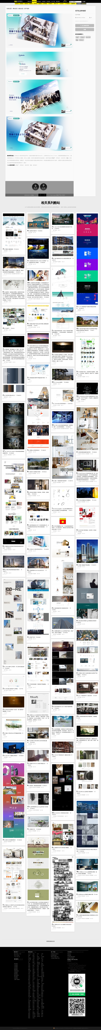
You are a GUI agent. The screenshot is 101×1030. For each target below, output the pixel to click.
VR (42, 997)
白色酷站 (16, 965)
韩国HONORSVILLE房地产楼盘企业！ (38, 763)
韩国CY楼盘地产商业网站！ (85, 565)
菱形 (33, 993)
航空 (42, 988)
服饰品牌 (39, 298)
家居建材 (6, 250)
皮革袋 (38, 1016)
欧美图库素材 (54, 955)
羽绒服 (38, 963)
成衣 (33, 1006)
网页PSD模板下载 (54, 956)
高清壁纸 (48, 1)
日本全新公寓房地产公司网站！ (12, 688)
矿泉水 (42, 973)
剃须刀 (34, 978)
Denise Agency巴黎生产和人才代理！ (57, 195)
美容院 (42, 1006)
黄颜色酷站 (16, 970)
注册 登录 (84, 3)
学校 (29, 976)
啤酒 (29, 978)
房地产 (53, 158)
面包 (42, 969)
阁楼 (38, 1006)
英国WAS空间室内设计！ (35, 450)
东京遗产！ (7, 328)
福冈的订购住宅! (33, 230)
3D (28, 999)
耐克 (42, 970)
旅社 (33, 1005)
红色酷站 (16, 966)
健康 (42, 993)
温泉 (38, 968)
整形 (33, 1002)
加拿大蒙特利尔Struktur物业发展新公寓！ (63, 258)
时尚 (29, 973)
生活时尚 (80, 875)
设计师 (42, 976)
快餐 (42, 1013)
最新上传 (56, 3)
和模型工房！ (33, 829)
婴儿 (42, 958)
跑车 (33, 955)
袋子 (42, 1016)
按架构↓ (40, 3)
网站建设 (58, 1)
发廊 (29, 1006)
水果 (42, 953)
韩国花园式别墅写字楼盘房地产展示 (37, 377)
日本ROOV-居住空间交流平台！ (36, 549)
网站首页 (29, 1)
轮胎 (42, 985)
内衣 (33, 961)
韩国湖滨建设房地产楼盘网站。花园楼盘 (88, 716)
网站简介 (69, 953)
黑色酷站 (16, 963)
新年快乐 (34, 1000)
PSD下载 (53, 1)
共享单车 (39, 997)
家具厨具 (18, 273)
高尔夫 (29, 988)
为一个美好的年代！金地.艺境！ (85, 695)
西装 (29, 986)
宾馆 (29, 968)
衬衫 (29, 980)
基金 (29, 1013)
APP (33, 992)
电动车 (34, 1013)
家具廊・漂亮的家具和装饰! (36, 785)
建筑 (42, 995)
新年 (38, 989)
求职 (29, 1003)
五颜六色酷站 (17, 979)
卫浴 (29, 1012)
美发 (29, 1007)
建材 (33, 995)
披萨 (33, 965)
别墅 (33, 969)
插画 (29, 966)
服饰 (33, 986)
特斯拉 (38, 1013)
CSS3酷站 (67, 3)
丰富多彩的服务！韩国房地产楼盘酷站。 (38, 684)
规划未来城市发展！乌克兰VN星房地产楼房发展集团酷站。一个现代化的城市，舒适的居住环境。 (62, 332)
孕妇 (42, 1005)
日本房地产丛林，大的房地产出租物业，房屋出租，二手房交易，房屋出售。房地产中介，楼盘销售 (87, 373)
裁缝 (33, 1012)
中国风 (42, 956)
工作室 (79, 401)
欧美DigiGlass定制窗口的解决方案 (86, 894)
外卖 (33, 1003)
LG (37, 961)
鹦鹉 (29, 969)
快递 (38, 1003)
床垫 (29, 992)
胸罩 (33, 962)
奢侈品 (38, 986)
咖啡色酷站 (16, 975)
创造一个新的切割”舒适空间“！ (61, 480)
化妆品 (42, 972)
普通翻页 (79, 3)
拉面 (38, 982)
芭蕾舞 (38, 983)
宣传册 (42, 975)
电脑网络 (80, 310)
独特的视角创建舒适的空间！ (85, 452)
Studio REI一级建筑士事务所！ (11, 755)
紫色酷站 (16, 969)
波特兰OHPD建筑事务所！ (10, 840)
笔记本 (38, 979)
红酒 (29, 975)
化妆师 (42, 1007)
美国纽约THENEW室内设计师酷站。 (62, 847)
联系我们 (69, 961)
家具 (38, 1009)
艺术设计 (55, 405)
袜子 (33, 989)
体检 (38, 993)
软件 (33, 979)
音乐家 (34, 1016)
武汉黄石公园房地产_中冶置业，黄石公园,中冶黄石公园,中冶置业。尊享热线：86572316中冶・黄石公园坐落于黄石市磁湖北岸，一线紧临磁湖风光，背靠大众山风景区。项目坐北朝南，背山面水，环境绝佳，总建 (63, 358)
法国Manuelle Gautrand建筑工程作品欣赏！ (63, 924)
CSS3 (34, 999)
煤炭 (29, 995)
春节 (42, 989)
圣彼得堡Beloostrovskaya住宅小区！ (37, 570)
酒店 (38, 965)
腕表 (42, 980)
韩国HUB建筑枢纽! (9, 249)
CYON (34, 963)
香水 (42, 986)
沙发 (29, 961)
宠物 (29, 963)
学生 (42, 1012)
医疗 (33, 976)
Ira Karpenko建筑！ (59, 382)
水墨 (33, 956)
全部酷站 (50, 3)
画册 (33, 975)
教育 (38, 1012)
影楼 (29, 990)
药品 (42, 996)
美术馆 (29, 996)
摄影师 (29, 1009)
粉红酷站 (16, 976)
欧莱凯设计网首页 (54, 953)
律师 (29, 1005)
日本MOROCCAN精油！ (29, 195)
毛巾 (29, 989)
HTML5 (29, 953)
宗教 (42, 968)
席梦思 (42, 990)
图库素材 (39, 1)
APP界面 (45, 3)
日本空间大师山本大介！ (10, 395)
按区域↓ (26, 3)
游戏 (38, 956)
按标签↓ (21, 3)
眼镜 (38, 985)
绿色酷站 (16, 978)
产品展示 (59, 261)
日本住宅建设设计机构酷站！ (85, 500)
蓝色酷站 (16, 968)
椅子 (33, 959)
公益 (42, 1010)
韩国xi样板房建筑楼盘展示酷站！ (13, 569)
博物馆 (34, 990)
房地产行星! (32, 637)
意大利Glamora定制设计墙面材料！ (86, 791)
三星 (42, 959)
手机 (33, 953)
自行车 (29, 959)
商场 (42, 978)
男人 (33, 968)
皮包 (33, 1017)
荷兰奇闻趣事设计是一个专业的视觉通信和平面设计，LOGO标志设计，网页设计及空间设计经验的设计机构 (62, 528)
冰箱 (38, 970)
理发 (33, 1007)
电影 (33, 985)
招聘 (38, 1002)
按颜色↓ (31, 3)
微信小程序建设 (70, 958)
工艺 (38, 1010)
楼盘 (67, 158)
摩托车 (42, 965)
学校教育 (55, 383)
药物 (38, 996)
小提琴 (42, 983)
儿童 (33, 958)
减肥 (38, 988)
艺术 (33, 966)
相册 (38, 975)
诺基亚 (29, 970)
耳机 (38, 959)
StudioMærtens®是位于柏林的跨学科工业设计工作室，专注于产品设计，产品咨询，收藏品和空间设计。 (87, 398)
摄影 (42, 963)
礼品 (38, 973)
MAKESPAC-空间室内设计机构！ (62, 813)
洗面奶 (29, 958)
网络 (29, 1017)
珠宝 (33, 982)
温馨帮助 (73, 3)
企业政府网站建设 (71, 956)
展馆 (33, 996)
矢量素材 (44, 1)
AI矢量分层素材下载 (55, 958)
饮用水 (38, 1015)
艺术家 (38, 1007)
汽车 (38, 953)
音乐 (33, 983)
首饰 (29, 982)
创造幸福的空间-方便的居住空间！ (61, 608)
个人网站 (80, 481)
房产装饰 (78, 14)
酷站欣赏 (34, 1)
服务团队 (69, 955)
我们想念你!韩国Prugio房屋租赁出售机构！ (88, 620)
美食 (29, 965)
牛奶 (42, 979)
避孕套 (38, 962)
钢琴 (29, 1016)
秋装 (42, 1002)
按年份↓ (35, 3)
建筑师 (42, 1003)
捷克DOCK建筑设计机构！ (35, 471)
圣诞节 (29, 1000)
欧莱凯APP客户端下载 (72, 959)
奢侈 (33, 973)
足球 (33, 988)
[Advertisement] (85, 53)
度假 (29, 993)
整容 (29, 1002)
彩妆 (29, 955)
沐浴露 (38, 958)
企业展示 (35, 327)
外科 (42, 1000)
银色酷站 (16, 973)
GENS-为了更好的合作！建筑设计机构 (62, 755)
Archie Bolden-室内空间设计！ (60, 403)
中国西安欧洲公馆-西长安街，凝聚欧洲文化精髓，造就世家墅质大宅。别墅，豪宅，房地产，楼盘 (87, 740)
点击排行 (62, 3)
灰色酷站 (16, 972)
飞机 (42, 961)
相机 (29, 983)
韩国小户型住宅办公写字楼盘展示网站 (13, 733)
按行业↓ (17, 3)
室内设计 (10, 273)
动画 (38, 966)
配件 (29, 979)
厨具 (38, 980)
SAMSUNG (39, 976)
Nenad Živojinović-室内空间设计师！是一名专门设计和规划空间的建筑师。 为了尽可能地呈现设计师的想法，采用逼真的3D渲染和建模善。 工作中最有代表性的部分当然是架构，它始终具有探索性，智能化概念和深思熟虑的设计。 (87, 476)
